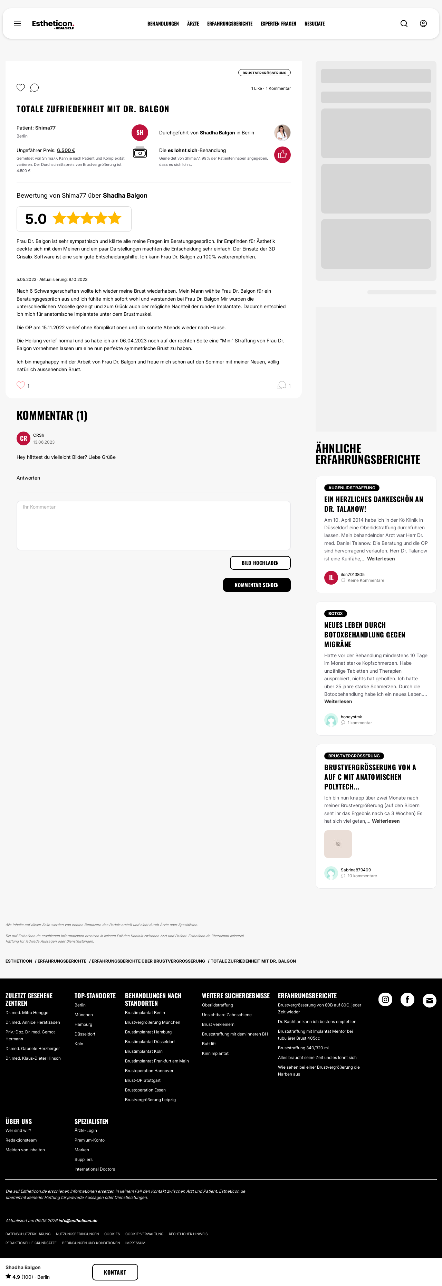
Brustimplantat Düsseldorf (150, 1041)
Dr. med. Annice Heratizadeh (33, 1022)
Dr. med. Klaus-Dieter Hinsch (33, 1058)
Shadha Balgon (217, 132)
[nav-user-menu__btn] (423, 24)
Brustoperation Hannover (149, 1070)
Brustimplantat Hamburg (148, 1031)
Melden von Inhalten (25, 1149)
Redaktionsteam (21, 1140)
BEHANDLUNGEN (163, 23)
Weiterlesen (381, 558)
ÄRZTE (193, 23)
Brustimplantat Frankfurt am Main (157, 1060)
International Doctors (95, 1169)
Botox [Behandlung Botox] (335, 613)
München (84, 1014)
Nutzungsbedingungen (77, 1234)
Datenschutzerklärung (28, 1234)
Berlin (80, 1005)
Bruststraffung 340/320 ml (303, 1047)
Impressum (135, 1243)
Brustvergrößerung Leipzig (150, 1099)
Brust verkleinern (218, 1024)
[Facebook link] (407, 1002)
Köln (79, 1043)
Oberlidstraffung (217, 1005)
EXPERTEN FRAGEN (278, 23)
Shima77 (45, 128)
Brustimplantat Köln (144, 1051)
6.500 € (66, 150)
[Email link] (429, 1001)
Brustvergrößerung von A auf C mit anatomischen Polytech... (370, 777)
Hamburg (83, 1024)
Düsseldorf (85, 1034)
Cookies (112, 1234)
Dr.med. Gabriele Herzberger (33, 1048)
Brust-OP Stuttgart (143, 1080)
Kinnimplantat (215, 1053)
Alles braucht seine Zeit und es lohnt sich (317, 1057)
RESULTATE (315, 23)
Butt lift (209, 1043)
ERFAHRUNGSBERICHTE (229, 23)
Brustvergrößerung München (152, 1022)
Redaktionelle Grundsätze (31, 1243)
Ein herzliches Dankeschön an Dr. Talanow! (373, 504)
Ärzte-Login (86, 1130)
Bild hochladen (260, 562)
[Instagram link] (385, 1002)
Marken (82, 1149)
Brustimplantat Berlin (145, 1012)
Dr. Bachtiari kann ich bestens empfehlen (317, 1021)
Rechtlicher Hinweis (188, 1234)
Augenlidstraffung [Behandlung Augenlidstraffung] (351, 487)
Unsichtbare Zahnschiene (227, 1014)
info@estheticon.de (77, 1220)
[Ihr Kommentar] (154, 525)
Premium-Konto (90, 1140)
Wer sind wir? (18, 1130)
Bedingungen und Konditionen (91, 1243)
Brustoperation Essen (145, 1090)
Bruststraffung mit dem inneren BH (235, 1034)
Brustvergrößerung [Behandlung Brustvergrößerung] (354, 755)
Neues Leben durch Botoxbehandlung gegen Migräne (364, 634)
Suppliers (84, 1159)
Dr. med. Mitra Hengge (27, 1012)
